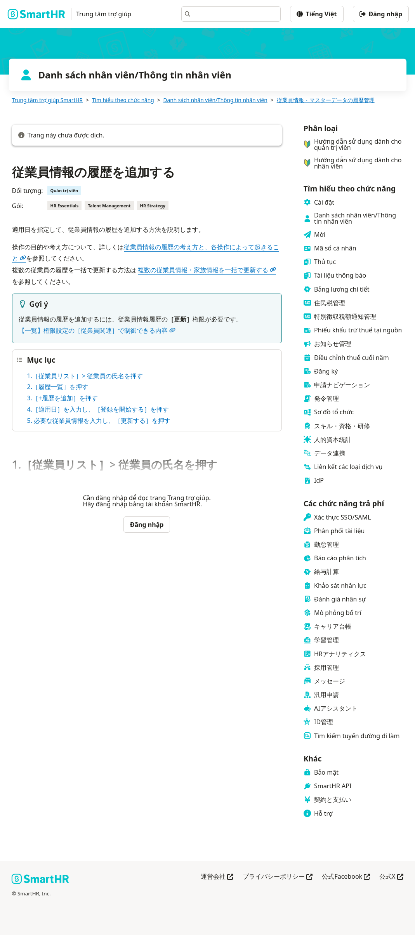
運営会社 (217, 877)
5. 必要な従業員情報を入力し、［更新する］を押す (99, 420)
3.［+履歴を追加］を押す (62, 398)
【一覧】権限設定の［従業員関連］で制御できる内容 (97, 330)
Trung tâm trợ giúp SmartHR (47, 100)
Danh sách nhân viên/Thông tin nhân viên (215, 100)
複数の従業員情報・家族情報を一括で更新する (207, 270)
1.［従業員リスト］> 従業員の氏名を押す (85, 376)
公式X (391, 877)
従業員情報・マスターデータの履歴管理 (326, 100)
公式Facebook (346, 877)
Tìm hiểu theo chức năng (123, 100)
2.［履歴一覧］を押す (57, 386)
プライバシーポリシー (278, 877)
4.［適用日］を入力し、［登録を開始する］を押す (98, 409)
